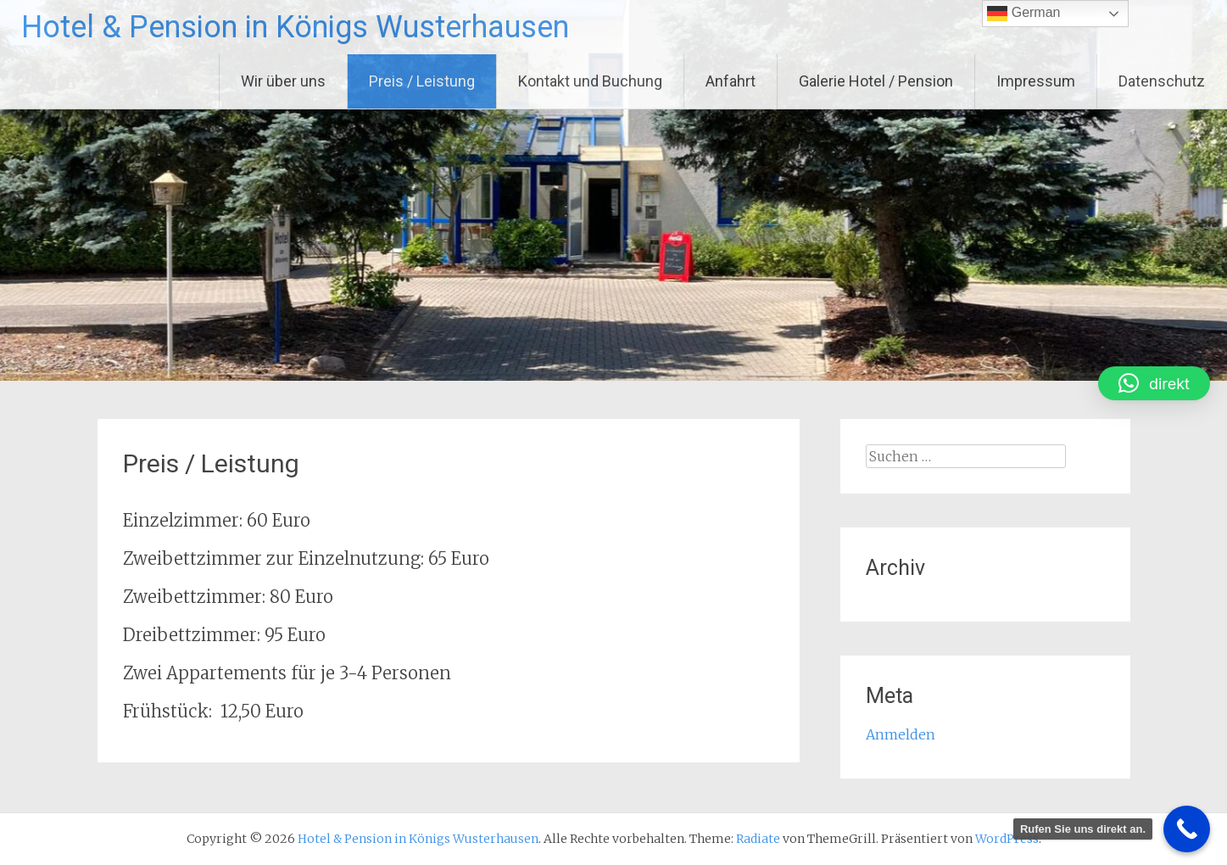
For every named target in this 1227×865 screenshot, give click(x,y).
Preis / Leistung (422, 81)
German (1023, 13)
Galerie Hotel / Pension (876, 81)
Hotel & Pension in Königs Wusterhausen (295, 27)
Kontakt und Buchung (590, 81)
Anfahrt (731, 81)
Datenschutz (1161, 81)
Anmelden (900, 734)
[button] (1154, 383)
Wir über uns (283, 81)
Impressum (1035, 81)
